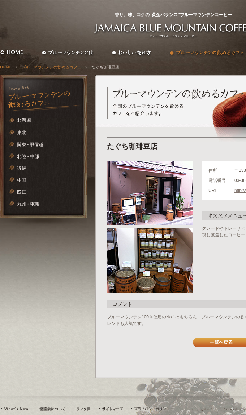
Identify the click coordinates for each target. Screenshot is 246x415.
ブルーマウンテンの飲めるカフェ (51, 67)
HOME (6, 67)
